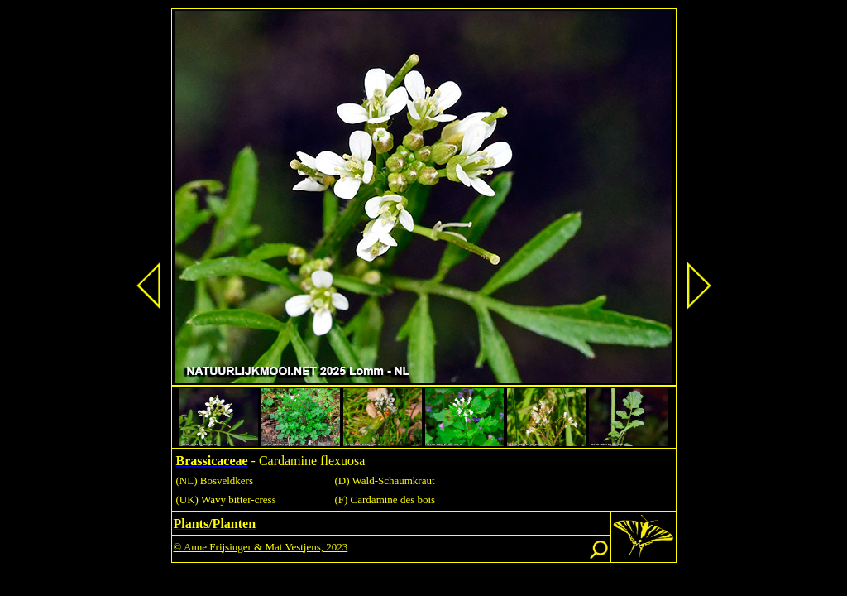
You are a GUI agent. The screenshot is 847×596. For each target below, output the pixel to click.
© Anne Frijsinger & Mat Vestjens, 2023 (261, 547)
